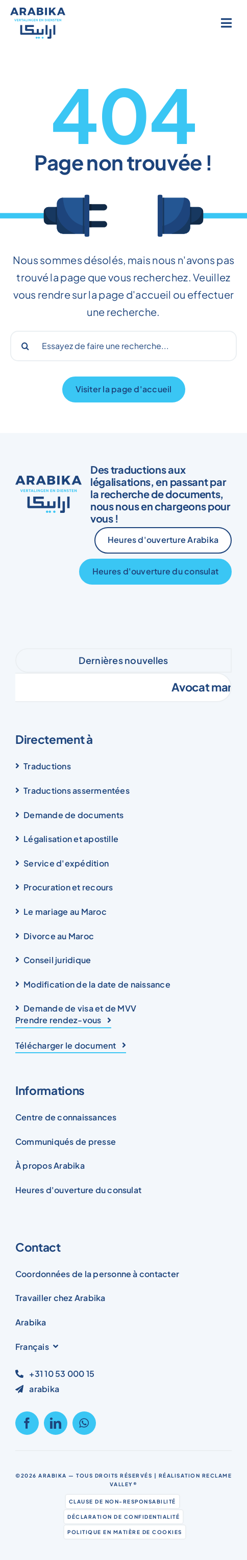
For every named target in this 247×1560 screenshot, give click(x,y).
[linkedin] (55, 1423)
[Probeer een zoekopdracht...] (123, 346)
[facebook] (27, 1423)
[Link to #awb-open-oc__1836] (226, 23)
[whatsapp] (84, 1423)
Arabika (52, 1475)
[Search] (25, 346)
